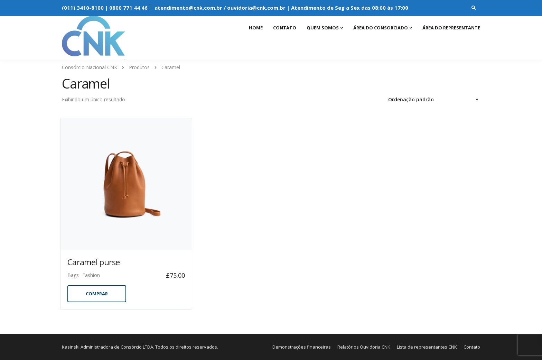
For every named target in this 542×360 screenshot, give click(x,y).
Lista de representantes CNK (427, 347)
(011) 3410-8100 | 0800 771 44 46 (105, 7)
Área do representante (451, 28)
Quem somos (323, 28)
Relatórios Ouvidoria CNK (363, 347)
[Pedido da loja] (434, 99)
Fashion (91, 275)
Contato (284, 28)
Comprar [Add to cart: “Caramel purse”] (97, 293)
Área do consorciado (380, 28)
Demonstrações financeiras (301, 347)
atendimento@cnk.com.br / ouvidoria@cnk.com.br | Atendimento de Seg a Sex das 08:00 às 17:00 (281, 7)
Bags (73, 275)
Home (256, 28)
